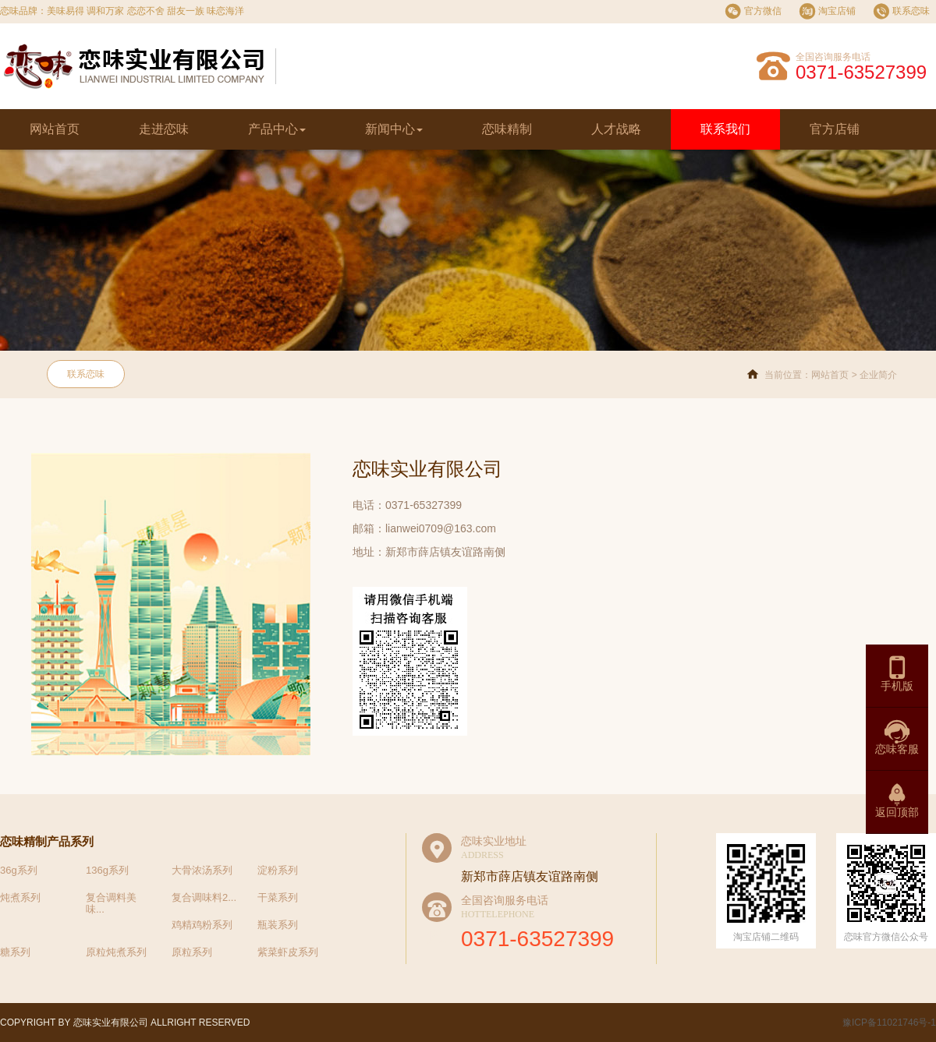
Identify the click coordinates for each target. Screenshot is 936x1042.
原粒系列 (192, 952)
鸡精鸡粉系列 (202, 925)
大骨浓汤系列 (202, 870)
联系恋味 (86, 374)
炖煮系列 (20, 897)
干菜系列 (277, 897)
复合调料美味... (111, 903)
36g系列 (18, 870)
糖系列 (15, 952)
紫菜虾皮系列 (287, 952)
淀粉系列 (277, 870)
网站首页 (55, 129)
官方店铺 (835, 129)
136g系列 (107, 870)
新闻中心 (394, 129)
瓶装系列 (277, 925)
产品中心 (277, 129)
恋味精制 (507, 129)
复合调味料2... (204, 897)
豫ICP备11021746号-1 (888, 1022)
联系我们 (725, 129)
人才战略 (616, 129)
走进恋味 (164, 129)
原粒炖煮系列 (116, 952)
